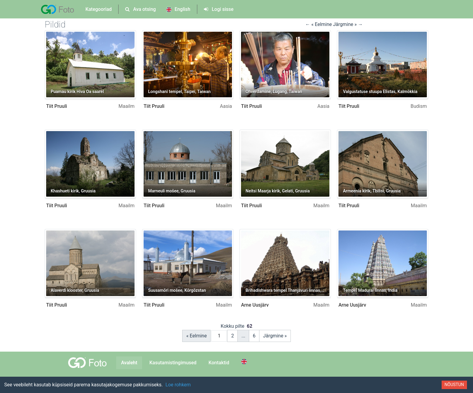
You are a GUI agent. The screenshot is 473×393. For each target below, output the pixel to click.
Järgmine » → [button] (348, 24)
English (178, 9)
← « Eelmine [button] (319, 24)
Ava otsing (140, 9)
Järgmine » (275, 336)
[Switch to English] (245, 361)
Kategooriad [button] (98, 9)
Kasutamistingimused (172, 363)
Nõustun (454, 384)
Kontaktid (218, 363)
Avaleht (129, 363)
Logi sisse (218, 9)
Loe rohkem (178, 385)
